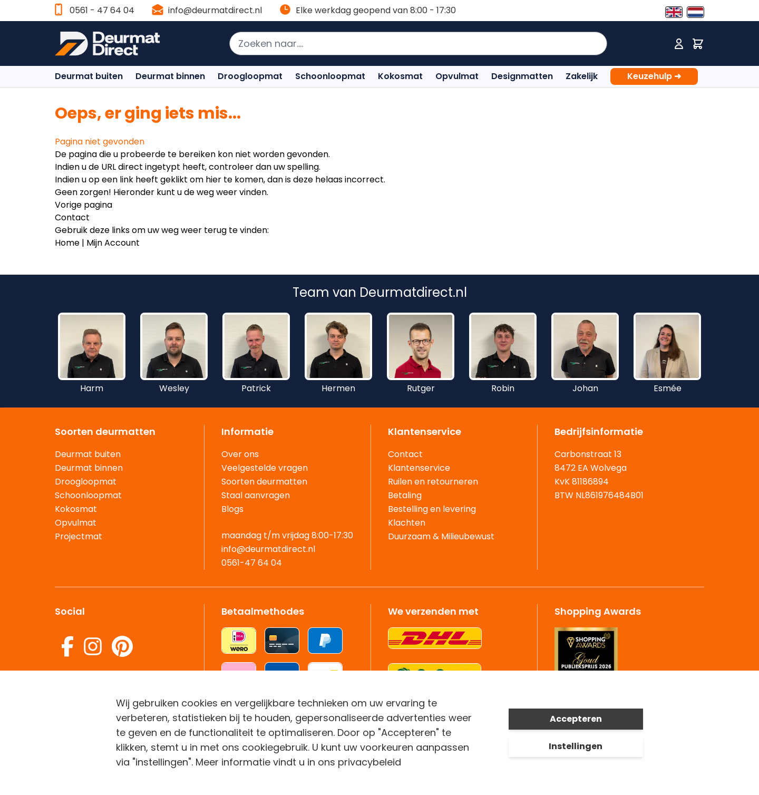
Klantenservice (419, 468)
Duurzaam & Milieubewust (441, 536)
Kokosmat (400, 76)
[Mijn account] (679, 43)
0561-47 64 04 (251, 563)
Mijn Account (113, 243)
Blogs (232, 509)
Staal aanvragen (255, 495)
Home (67, 243)
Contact (72, 217)
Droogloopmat (250, 76)
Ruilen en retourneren (433, 482)
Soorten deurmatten (264, 482)
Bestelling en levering (432, 509)
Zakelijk (582, 76)
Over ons (240, 454)
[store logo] (112, 44)
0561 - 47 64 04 (102, 10)
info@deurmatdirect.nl (215, 10)
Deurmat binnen (170, 76)
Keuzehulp (654, 76)
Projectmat (78, 536)
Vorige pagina (83, 205)
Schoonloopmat (330, 76)
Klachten (406, 523)
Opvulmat (457, 76)
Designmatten (522, 76)
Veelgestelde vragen (264, 468)
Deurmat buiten (89, 76)
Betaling (405, 495)
